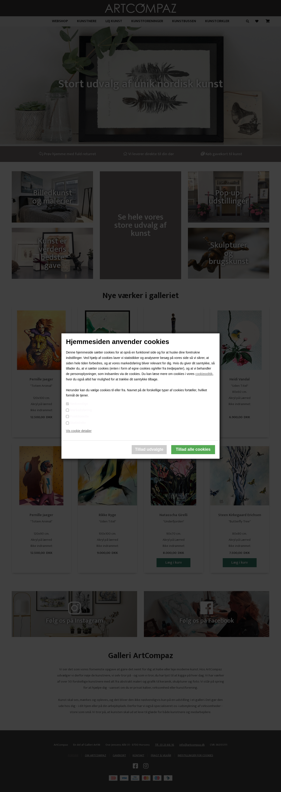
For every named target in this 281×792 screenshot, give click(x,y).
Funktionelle (79, 416)
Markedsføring (81, 410)
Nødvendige (79, 403)
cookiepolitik (204, 374)
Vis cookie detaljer (78, 431)
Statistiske (78, 422)
